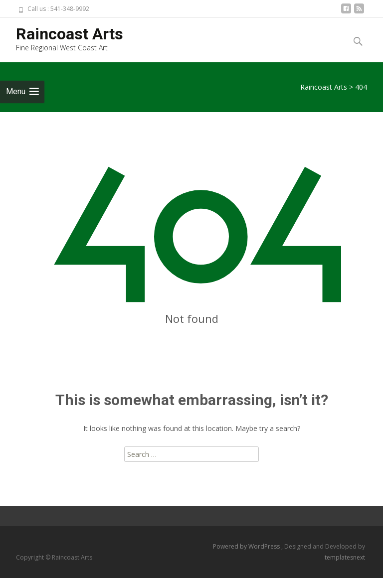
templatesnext (345, 557)
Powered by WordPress (247, 546)
